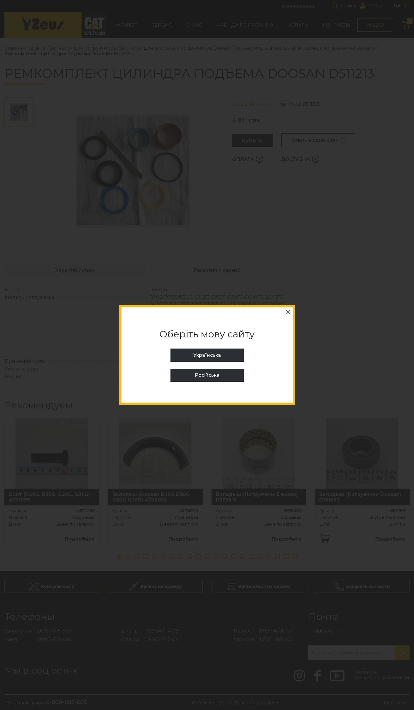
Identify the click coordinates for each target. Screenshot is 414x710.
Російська (207, 375)
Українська (207, 355)
